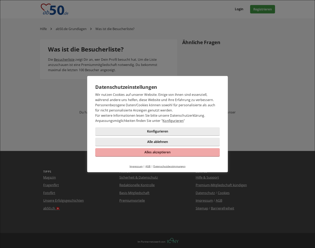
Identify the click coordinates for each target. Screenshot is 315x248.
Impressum (136, 166)
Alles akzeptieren (157, 152)
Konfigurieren (173, 120)
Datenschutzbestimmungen (169, 166)
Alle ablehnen (157, 142)
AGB (148, 166)
